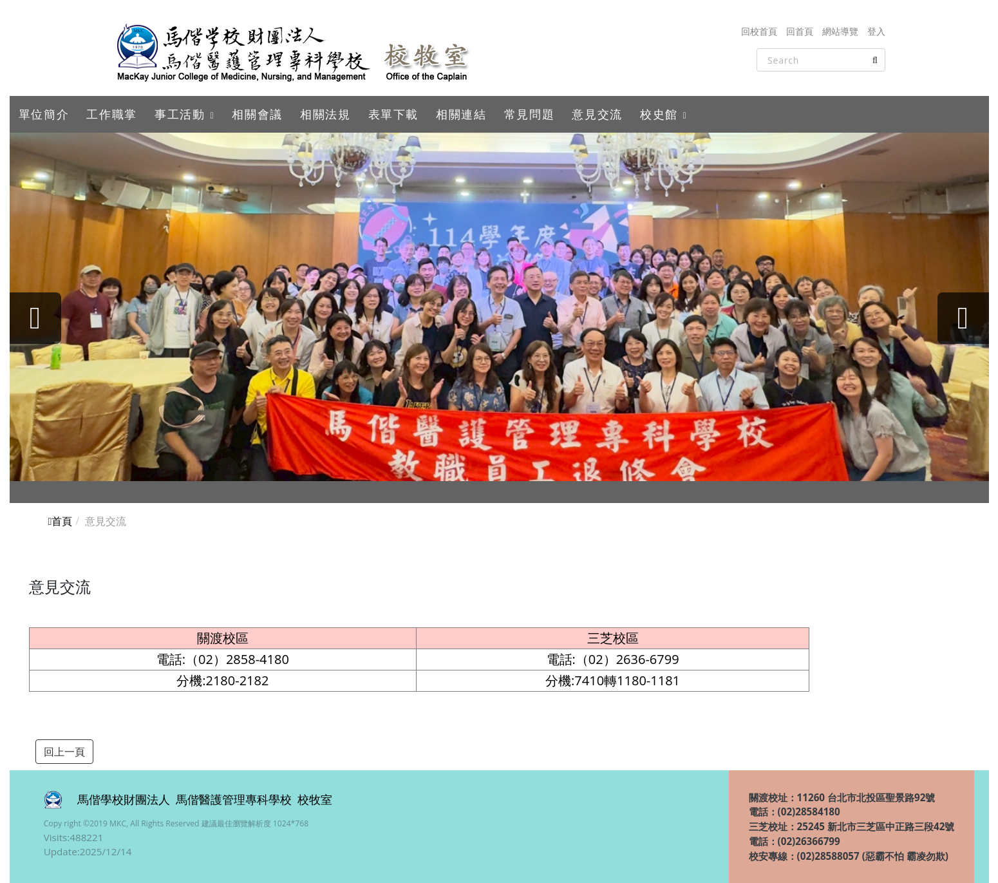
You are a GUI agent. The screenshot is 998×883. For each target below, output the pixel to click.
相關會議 (257, 114)
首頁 (60, 521)
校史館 (659, 114)
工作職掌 (111, 114)
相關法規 (325, 114)
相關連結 (461, 114)
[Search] (821, 59)
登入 (876, 31)
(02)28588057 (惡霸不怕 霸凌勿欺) (872, 856)
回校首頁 (759, 31)
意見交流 (597, 114)
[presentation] (35, 318)
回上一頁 (64, 752)
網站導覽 (840, 31)
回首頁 (799, 31)
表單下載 (393, 114)
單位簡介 (44, 114)
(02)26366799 (809, 841)
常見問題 (529, 114)
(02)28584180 (809, 811)
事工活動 (180, 114)
